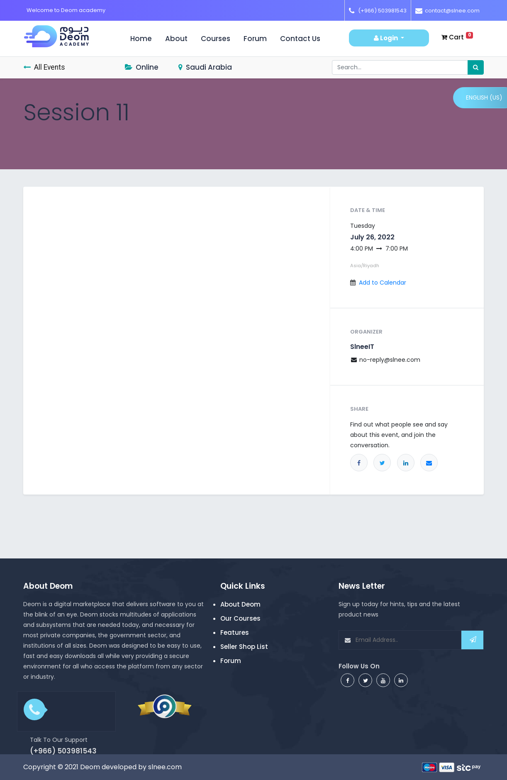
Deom (90, 767)
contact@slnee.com (452, 11)
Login (386, 38)
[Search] (476, 67)
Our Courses (240, 618)
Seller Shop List (244, 646)
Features (234, 632)
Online (141, 67)
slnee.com (165, 767)
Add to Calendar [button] (382, 282)
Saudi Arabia (205, 67)
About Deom (240, 604)
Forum (255, 39)
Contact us (300, 39)
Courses (215, 39)
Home (144, 39)
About (176, 39)
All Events (44, 67)
